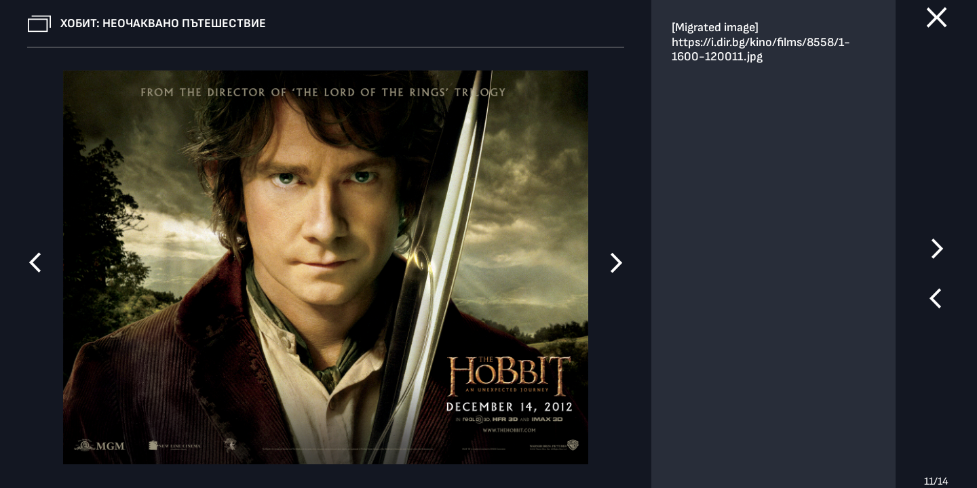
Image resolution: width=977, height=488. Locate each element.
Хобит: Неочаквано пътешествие (163, 23)
